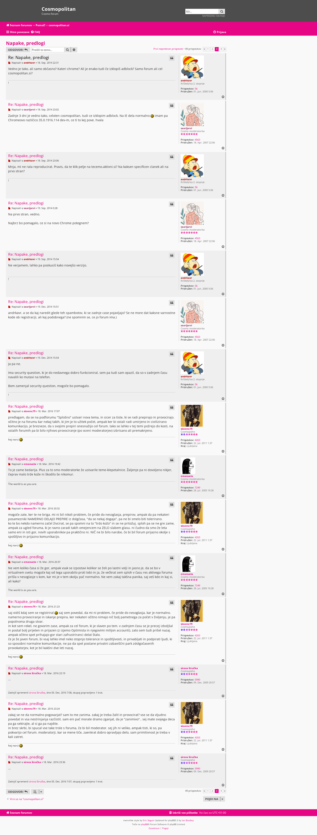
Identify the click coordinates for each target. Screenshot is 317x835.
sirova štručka (189, 668)
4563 (197, 139)
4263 (197, 440)
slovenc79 (186, 428)
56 (196, 88)
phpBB (144, 824)
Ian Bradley (188, 820)
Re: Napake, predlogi (28, 57)
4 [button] (221, 49)
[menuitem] (35, 32)
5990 (197, 679)
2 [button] (212, 49)
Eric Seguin (148, 820)
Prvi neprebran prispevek (168, 48)
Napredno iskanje (213, 15)
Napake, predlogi (25, 43)
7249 (197, 487)
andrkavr (186, 80)
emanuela (187, 476)
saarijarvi (186, 128)
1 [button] (207, 49)
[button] (204, 49)
